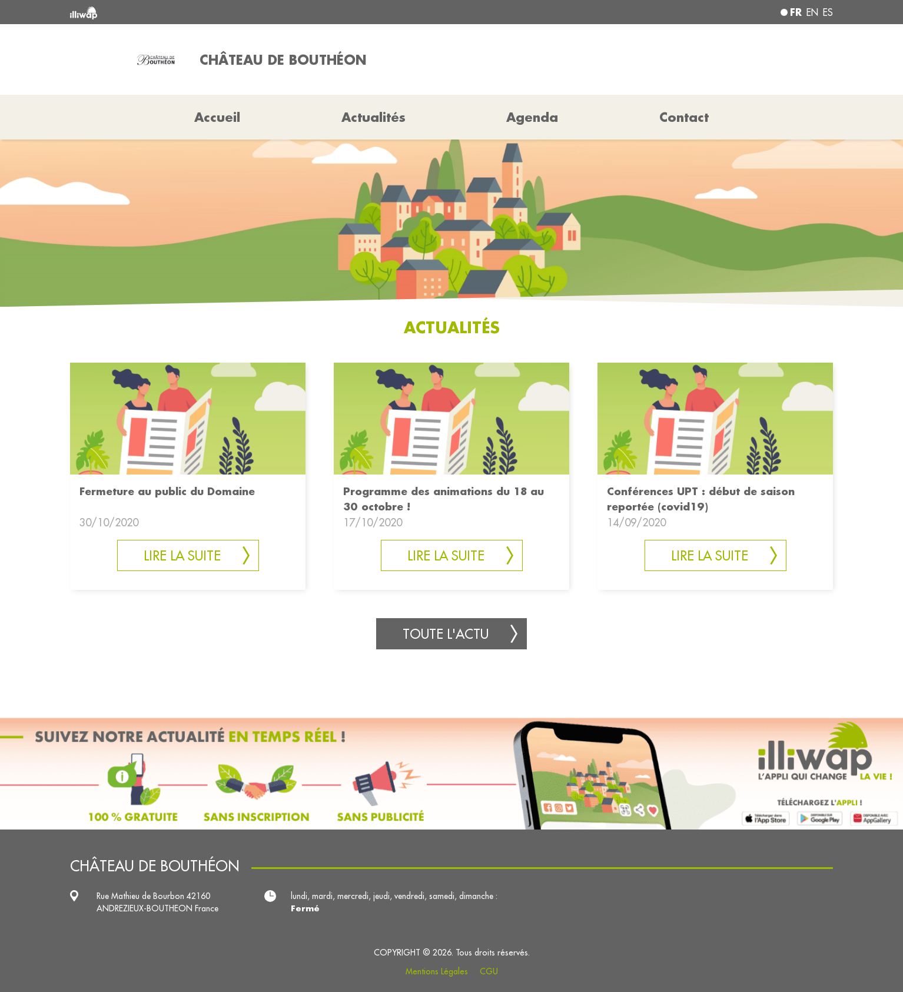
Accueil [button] (217, 117)
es (828, 12)
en (812, 12)
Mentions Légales (437, 971)
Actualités (373, 117)
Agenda (532, 117)
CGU (489, 971)
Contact (684, 117)
